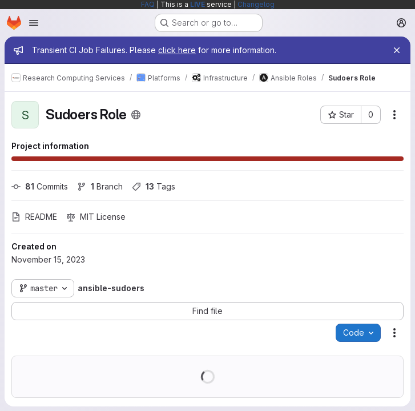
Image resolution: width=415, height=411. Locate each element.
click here (177, 50)
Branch (100, 186)
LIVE (197, 4)
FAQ (148, 4)
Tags (153, 186)
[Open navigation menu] (34, 23)
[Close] (397, 50)
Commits (39, 186)
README (34, 216)
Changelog (256, 4)
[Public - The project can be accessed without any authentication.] (135, 114)
